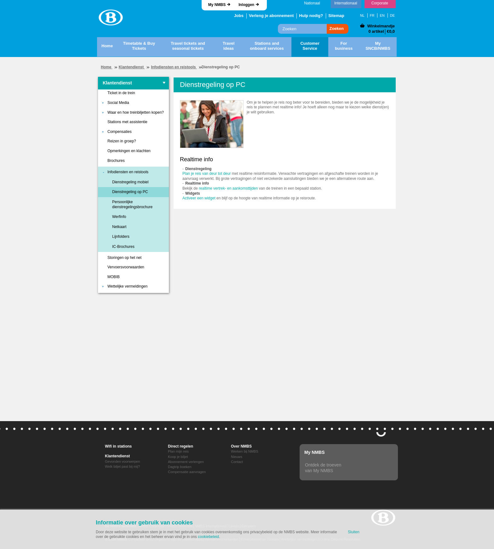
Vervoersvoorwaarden (125, 267)
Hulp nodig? (311, 15)
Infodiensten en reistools (174, 67)
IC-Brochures (123, 246)
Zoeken (336, 28)
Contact (237, 462)
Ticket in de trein (121, 93)
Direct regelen (180, 446)
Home (106, 67)
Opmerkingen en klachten (129, 151)
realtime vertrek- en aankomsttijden (228, 188)
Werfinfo (119, 216)
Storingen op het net (124, 257)
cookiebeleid (208, 537)
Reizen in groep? (121, 141)
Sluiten (353, 532)
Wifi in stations (118, 446)
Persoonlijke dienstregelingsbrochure (132, 204)
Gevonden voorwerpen (122, 461)
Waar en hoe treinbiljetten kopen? (135, 112)
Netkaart (119, 227)
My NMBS (217, 5)
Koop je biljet (178, 457)
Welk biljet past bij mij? (122, 466)
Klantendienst (132, 67)
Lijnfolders (120, 236)
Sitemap (336, 15)
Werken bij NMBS (244, 451)
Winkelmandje (381, 26)
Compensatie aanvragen (187, 472)
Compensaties (119, 131)
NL (362, 15)
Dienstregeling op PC (130, 192)
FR (372, 15)
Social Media (118, 102)
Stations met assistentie (127, 122)
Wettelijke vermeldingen (127, 286)
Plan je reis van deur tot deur (206, 173)
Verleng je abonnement (271, 15)
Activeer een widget (198, 198)
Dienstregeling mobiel (130, 182)
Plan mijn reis (178, 451)
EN (382, 15)
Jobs (239, 15)
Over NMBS (241, 446)
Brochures (116, 160)
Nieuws (236, 457)
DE (392, 15)
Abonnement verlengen (186, 462)
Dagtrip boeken (180, 467)
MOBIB (113, 277)
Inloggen (246, 5)
